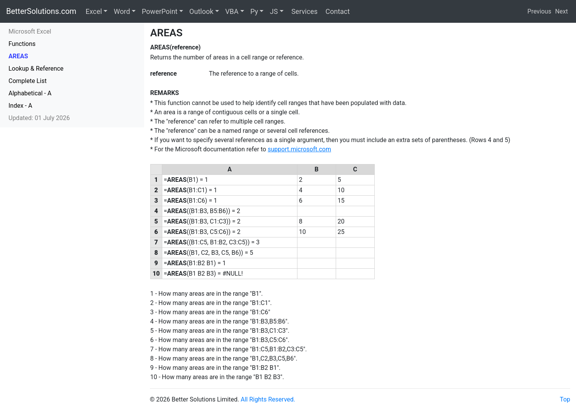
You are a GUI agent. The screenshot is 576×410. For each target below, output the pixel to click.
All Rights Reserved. (268, 399)
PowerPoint (159, 11)
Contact (337, 11)
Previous (539, 11)
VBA (231, 11)
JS (274, 11)
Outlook (201, 11)
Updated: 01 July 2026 (39, 118)
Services (304, 11)
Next (561, 11)
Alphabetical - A (29, 93)
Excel (94, 11)
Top (565, 399)
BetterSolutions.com (41, 11)
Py (254, 11)
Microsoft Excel (29, 31)
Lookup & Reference (35, 68)
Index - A (20, 105)
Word (122, 11)
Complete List (27, 81)
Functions (22, 43)
